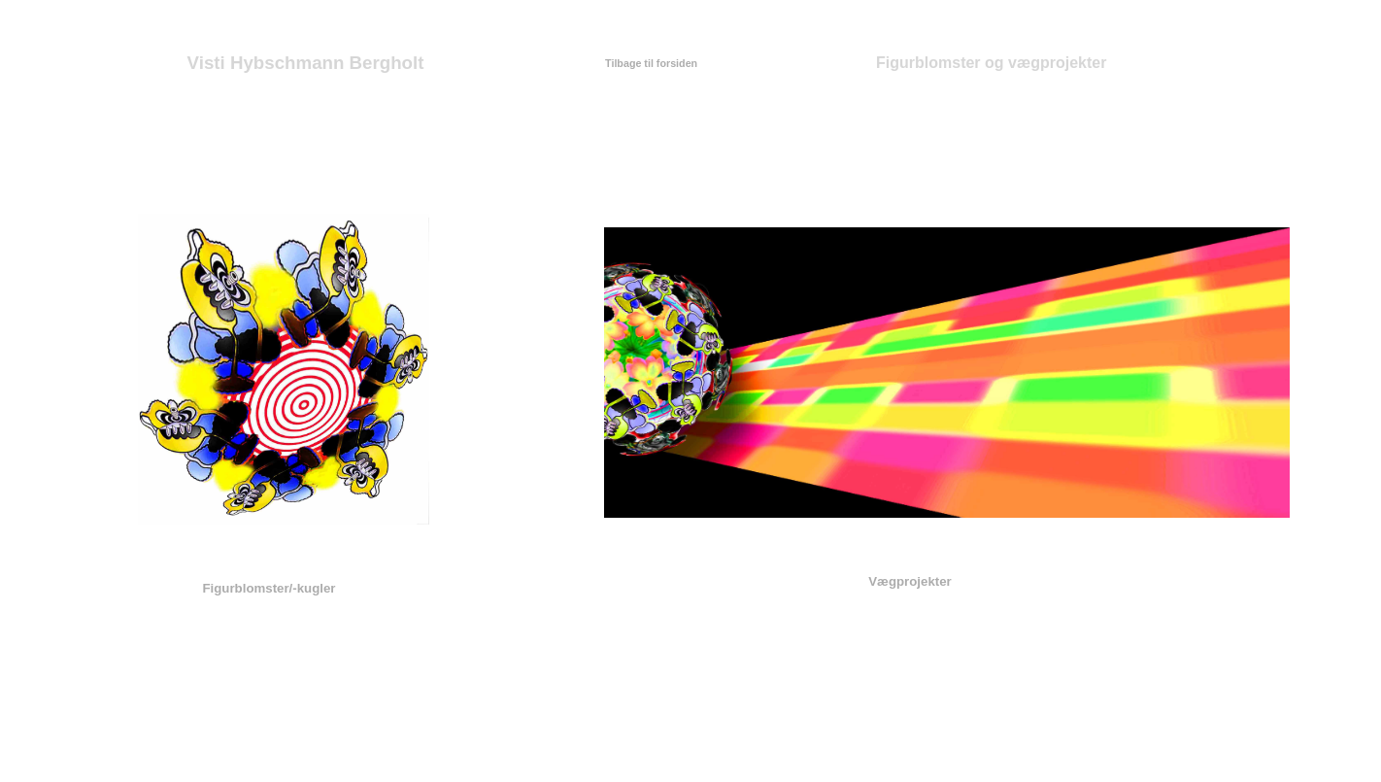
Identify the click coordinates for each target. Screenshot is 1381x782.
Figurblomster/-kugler (268, 588)
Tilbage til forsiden (651, 63)
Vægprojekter (910, 581)
